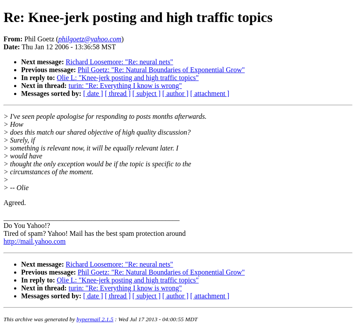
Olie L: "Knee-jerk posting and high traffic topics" (127, 77)
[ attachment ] (209, 93)
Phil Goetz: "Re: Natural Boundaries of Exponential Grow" (161, 69)
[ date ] (93, 93)
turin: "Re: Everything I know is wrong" (125, 85)
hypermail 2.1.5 (95, 319)
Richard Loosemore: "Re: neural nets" (119, 62)
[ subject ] (146, 93)
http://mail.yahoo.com (35, 241)
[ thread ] (118, 93)
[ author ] (175, 93)
